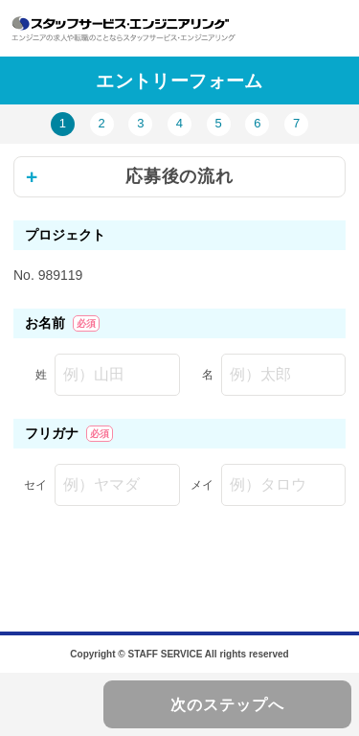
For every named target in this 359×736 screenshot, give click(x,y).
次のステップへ (227, 705)
